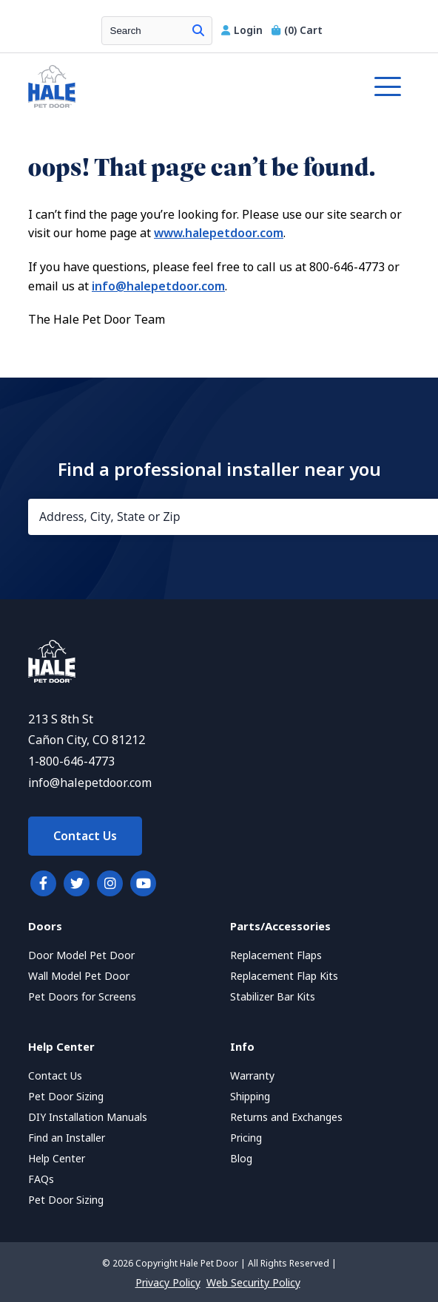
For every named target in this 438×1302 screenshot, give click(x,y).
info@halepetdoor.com (158, 286)
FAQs (41, 1179)
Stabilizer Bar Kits (272, 996)
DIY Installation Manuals (87, 1117)
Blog (241, 1158)
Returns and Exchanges (286, 1117)
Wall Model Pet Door (78, 976)
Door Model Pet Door (81, 955)
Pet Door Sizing (66, 1096)
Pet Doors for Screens (82, 996)
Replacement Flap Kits (284, 976)
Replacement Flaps (276, 955)
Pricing (246, 1138)
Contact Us (85, 836)
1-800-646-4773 (71, 761)
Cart (297, 30)
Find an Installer (66, 1138)
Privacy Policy (168, 1282)
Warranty (252, 1075)
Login (243, 30)
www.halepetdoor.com (218, 233)
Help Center (56, 1158)
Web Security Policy (253, 1282)
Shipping (250, 1096)
